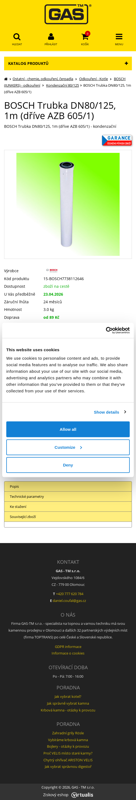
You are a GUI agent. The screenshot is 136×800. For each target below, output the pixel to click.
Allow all (68, 429)
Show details (106, 412)
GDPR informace (68, 646)
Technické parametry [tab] (27, 496)
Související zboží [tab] (23, 516)
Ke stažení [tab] (18, 506)
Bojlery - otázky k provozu (68, 746)
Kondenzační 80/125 (62, 85)
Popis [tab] (14, 486)
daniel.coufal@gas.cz (69, 600)
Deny (68, 465)
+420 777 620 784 (69, 593)
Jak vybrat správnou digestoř (68, 766)
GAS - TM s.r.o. (83, 787)
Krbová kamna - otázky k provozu (68, 710)
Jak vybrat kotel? (68, 696)
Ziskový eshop (68, 794)
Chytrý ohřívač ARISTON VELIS (68, 759)
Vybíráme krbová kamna (68, 739)
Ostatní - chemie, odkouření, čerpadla (43, 78)
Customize (68, 447)
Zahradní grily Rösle (68, 733)
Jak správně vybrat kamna (68, 703)
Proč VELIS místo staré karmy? (68, 753)
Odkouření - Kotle (93, 78)
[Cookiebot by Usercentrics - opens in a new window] (106, 330)
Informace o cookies (68, 653)
